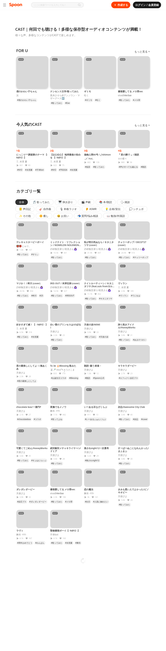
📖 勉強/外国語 (116, 216)
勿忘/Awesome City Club (131, 406)
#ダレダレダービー (37, 501)
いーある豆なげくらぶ (95, 406)
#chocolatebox (24, 419)
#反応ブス (21, 501)
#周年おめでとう (24, 542)
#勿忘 (135, 419)
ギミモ (87, 91)
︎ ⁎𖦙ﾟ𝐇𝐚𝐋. (89, 158)
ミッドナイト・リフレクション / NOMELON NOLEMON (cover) (65, 245)
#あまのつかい (139, 339)
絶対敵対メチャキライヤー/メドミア (65, 450)
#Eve (67, 103)
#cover (144, 419)
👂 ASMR (91, 209)
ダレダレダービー (25, 489)
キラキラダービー (127, 365)
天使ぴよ (54, 331)
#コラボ (37, 419)
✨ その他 (25, 216)
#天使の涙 (103, 336)
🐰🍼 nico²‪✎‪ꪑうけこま (62, 369)
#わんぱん (39, 542)
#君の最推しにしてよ (26, 381)
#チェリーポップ (140, 257)
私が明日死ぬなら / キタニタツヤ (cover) (99, 244)
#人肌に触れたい (100, 501)
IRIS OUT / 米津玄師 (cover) (65, 283)
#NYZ (19, 169)
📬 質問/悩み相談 (87, 216)
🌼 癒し (44, 216)
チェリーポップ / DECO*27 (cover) (132, 244)
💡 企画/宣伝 (113, 209)
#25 (41, 295)
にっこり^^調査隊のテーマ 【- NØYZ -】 (32, 156)
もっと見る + (142, 51)
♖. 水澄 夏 (21, 161)
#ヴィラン (123, 295)
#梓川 (34, 295)
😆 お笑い (63, 216)
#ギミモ (88, 100)
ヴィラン (122, 283)
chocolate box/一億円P (28, 406)
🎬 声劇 (86, 202)
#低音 (87, 167)
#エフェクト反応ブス (128, 378)
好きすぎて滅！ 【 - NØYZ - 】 (32, 324)
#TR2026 (63, 169)
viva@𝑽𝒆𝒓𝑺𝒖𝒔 (125, 95)
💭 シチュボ (136, 209)
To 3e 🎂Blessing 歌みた (63, 365)
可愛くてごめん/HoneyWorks (32, 448)
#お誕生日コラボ (58, 378)
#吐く (97, 100)
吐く (86, 95)
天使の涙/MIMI (92, 324)
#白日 (87, 501)
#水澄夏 (28, 169)
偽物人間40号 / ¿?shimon (97, 154)
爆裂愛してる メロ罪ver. (130, 91)
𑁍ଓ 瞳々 (122, 158)
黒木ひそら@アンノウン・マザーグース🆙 (65, 97)
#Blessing (73, 378)
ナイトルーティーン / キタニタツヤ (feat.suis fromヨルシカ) (99, 286)
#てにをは (135, 295)
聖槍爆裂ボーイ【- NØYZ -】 (65, 530)
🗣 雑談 (125, 202)
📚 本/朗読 (105, 202)
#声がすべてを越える (128, 167)
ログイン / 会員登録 (147, 5)
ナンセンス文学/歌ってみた (64, 91)
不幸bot (54, 534)
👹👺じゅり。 (23, 246)
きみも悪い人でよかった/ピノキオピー (133, 491)
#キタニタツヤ (105, 298)
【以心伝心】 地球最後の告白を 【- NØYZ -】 (65, 156)
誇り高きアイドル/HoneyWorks (126, 326)
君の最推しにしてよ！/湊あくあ (31, 367)
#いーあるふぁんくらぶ (95, 419)
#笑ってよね (56, 419)
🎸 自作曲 (45, 209)
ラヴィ (19, 530)
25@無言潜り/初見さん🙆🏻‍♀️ (63, 249)
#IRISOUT (69, 295)
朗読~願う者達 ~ (92, 365)
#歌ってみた (56, 103)
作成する (121, 5)
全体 (21, 202)
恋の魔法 (88, 489)
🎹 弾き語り (65, 202)
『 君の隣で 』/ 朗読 (128, 154)
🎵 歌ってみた (41, 202)
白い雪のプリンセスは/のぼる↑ (65, 326)
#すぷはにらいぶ (38, 460)
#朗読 (143, 167)
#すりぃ (34, 254)
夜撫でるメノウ (58, 406)
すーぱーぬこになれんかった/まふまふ (133, 450)
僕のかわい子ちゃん (26, 91)
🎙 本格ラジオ (68, 209)
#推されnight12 (92, 460)
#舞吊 (78, 542)
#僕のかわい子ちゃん (26, 100)
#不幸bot (39, 169)
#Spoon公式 (98, 378)
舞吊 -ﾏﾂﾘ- (55, 410)
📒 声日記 (25, 209)
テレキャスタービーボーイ (30, 242)
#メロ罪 (136, 100)
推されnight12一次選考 (96, 448)
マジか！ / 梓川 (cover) (28, 283)
